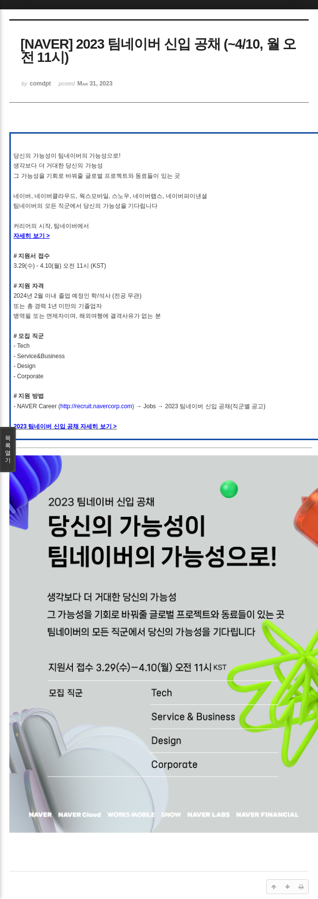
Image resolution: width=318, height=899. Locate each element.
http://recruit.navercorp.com (96, 406)
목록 (8, 449)
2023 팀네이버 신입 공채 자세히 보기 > (65, 426)
